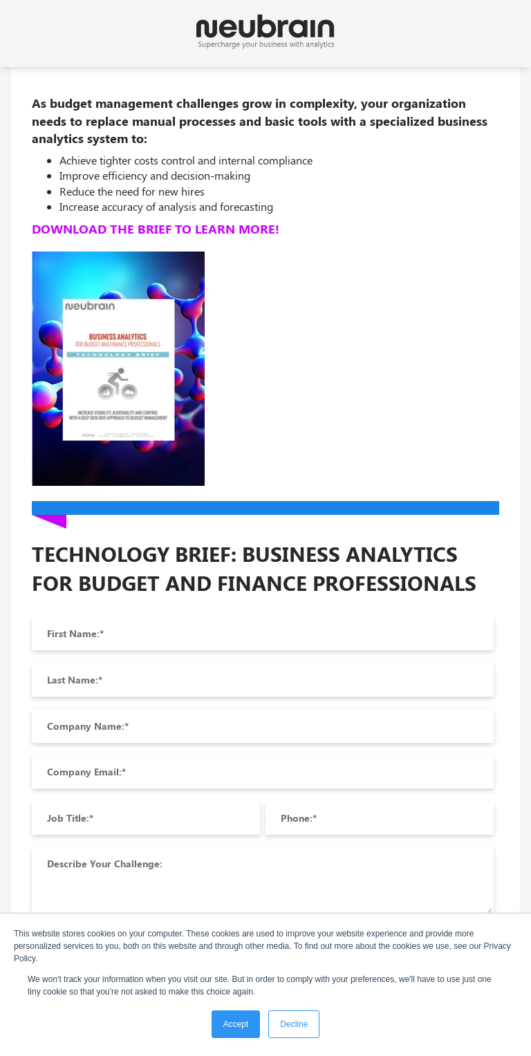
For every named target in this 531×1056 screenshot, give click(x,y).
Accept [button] (236, 1024)
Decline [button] (294, 1024)
